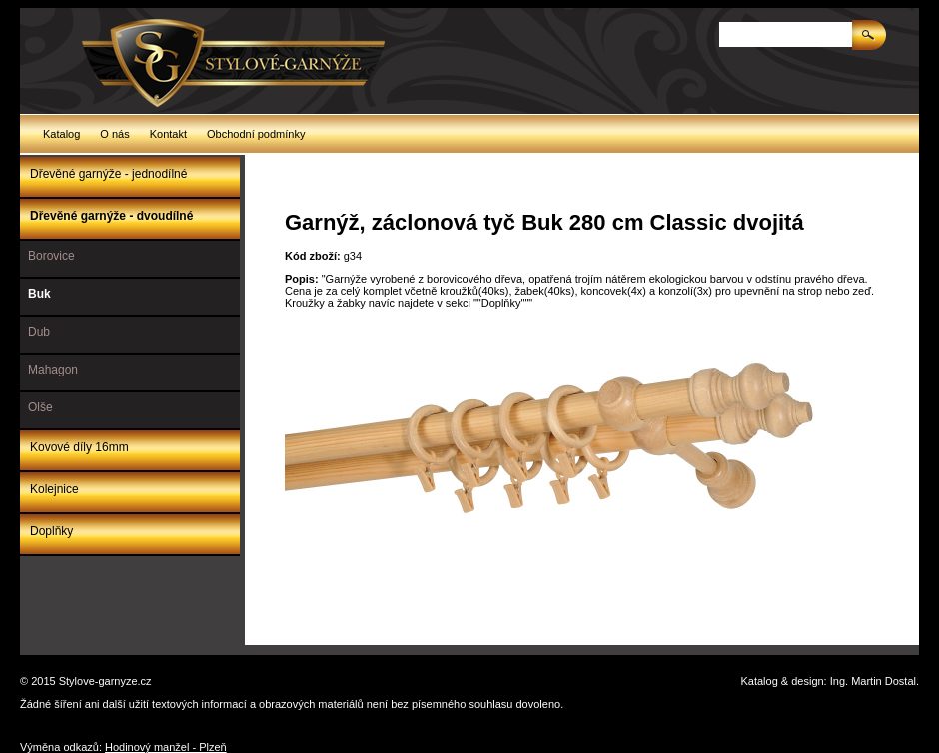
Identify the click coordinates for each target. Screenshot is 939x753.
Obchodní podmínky (256, 134)
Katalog (61, 134)
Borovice (51, 256)
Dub (39, 332)
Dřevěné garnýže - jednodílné (108, 174)
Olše (40, 407)
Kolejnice (54, 489)
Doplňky (51, 531)
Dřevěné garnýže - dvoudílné (111, 216)
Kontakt (168, 134)
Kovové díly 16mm (79, 447)
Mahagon (53, 369)
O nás (114, 134)
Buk (39, 294)
